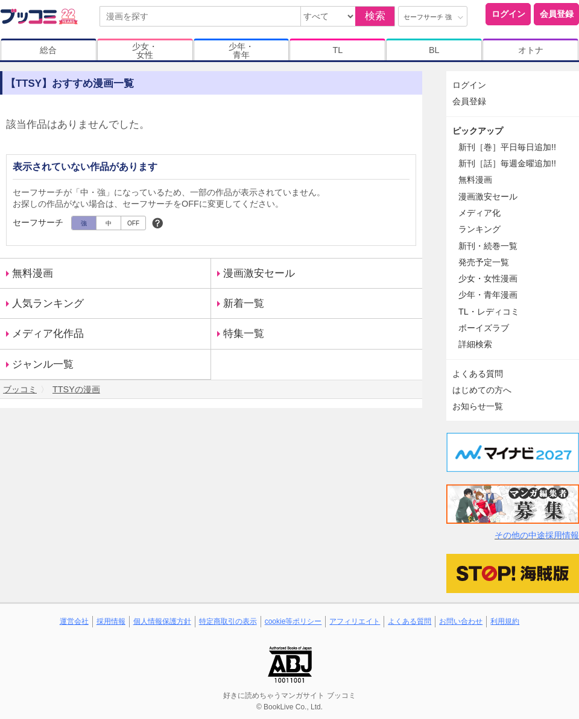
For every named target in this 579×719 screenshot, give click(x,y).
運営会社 (74, 621)
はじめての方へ (481, 390)
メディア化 (479, 213)
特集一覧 (243, 333)
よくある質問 (477, 373)
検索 (375, 16)
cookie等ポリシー (293, 621)
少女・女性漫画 (487, 278)
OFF (133, 223)
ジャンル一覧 (43, 364)
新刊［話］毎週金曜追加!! (507, 163)
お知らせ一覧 (477, 406)
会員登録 (557, 14)
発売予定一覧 (483, 262)
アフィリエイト (354, 621)
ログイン (508, 14)
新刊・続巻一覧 (487, 246)
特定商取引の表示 (228, 621)
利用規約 (504, 621)
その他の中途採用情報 (537, 535)
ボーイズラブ (483, 328)
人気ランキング (48, 303)
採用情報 (110, 621)
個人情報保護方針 (162, 621)
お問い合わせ (460, 621)
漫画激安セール (259, 273)
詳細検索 (475, 344)
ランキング (479, 229)
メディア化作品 (48, 333)
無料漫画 (32, 273)
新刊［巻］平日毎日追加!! (507, 147)
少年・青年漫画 (487, 295)
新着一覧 (243, 303)
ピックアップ (477, 131)
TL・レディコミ (488, 311)
